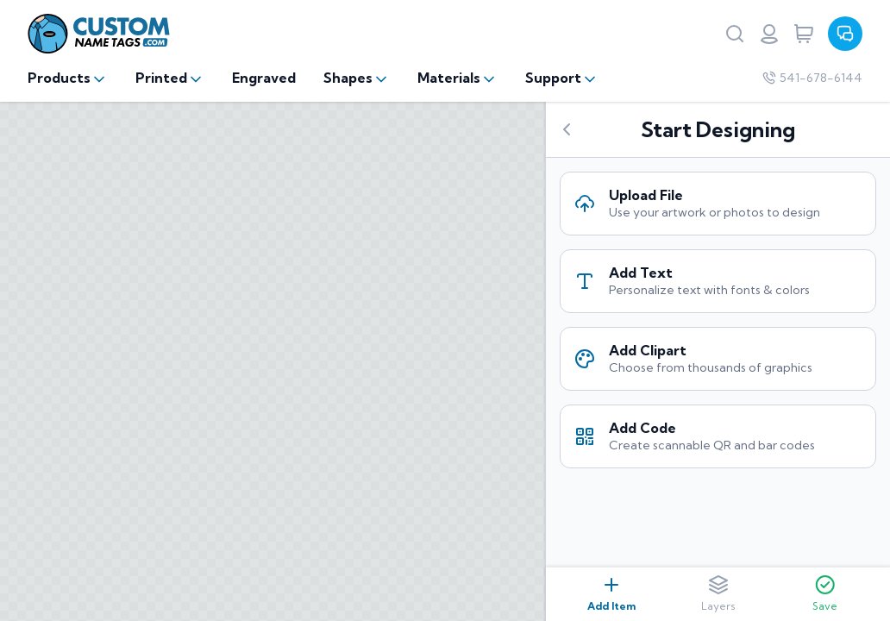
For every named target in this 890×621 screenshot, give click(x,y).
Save (824, 593)
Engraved (264, 77)
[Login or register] (769, 33)
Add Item (611, 593)
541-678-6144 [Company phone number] (812, 77)
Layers (718, 593)
